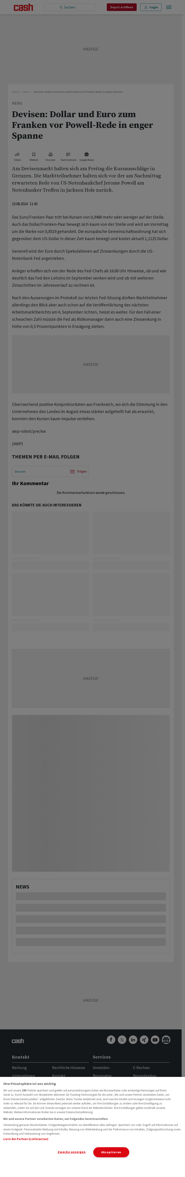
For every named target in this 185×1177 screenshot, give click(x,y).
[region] (92, 1127)
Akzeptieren (111, 1152)
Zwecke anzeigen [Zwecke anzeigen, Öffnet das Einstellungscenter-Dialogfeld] (72, 1152)
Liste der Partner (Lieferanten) (25, 1139)
